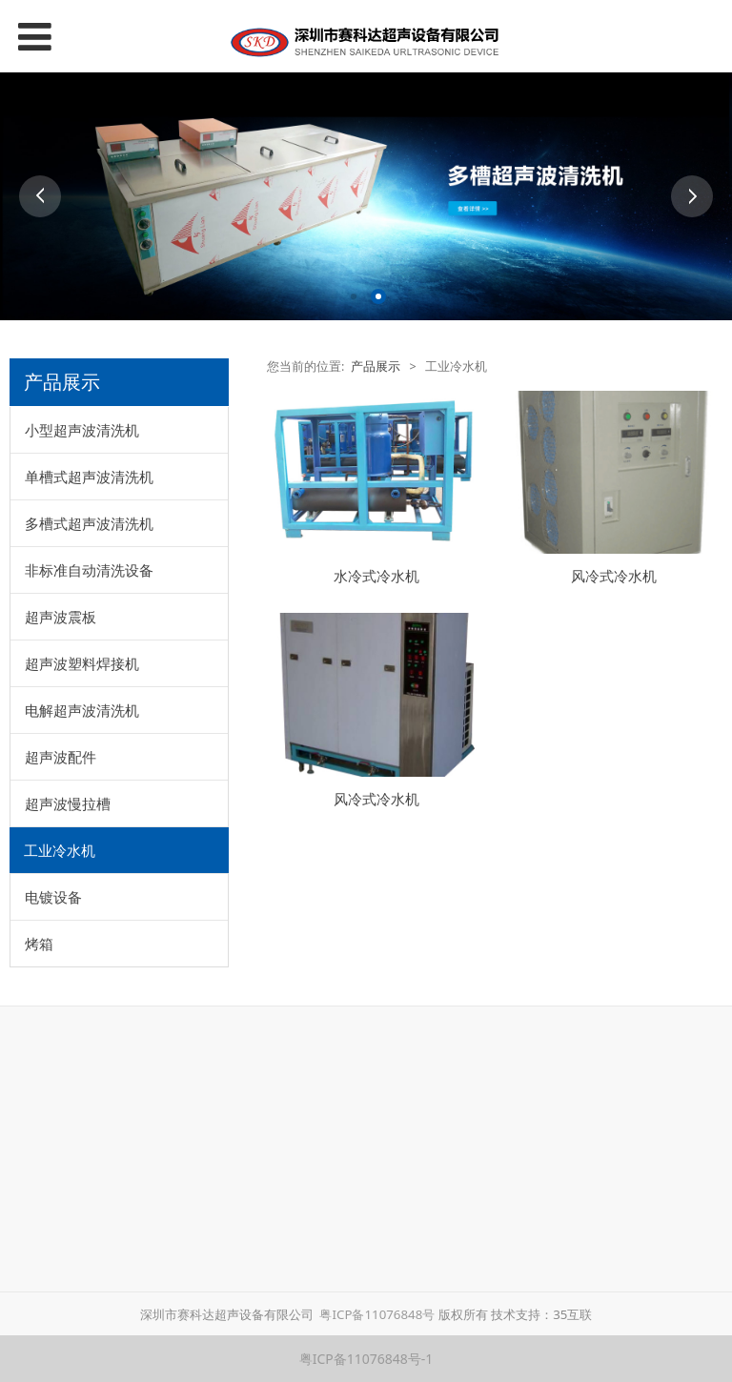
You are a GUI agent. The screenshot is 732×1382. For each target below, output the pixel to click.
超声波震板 (60, 616)
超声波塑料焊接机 (82, 663)
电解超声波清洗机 (82, 710)
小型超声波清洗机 (82, 429)
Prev (40, 196)
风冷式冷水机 (614, 576)
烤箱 (39, 943)
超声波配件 (60, 756)
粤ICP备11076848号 (377, 1314)
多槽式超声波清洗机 (89, 523)
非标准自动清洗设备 (89, 569)
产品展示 (375, 366)
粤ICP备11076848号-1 (366, 1359)
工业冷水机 (59, 850)
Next (692, 196)
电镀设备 (53, 896)
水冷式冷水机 (376, 576)
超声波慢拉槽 (68, 803)
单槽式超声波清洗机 (89, 476)
